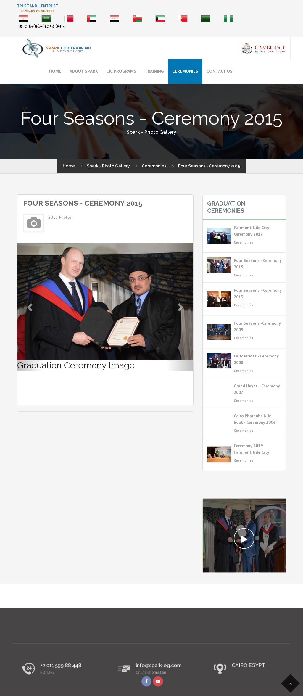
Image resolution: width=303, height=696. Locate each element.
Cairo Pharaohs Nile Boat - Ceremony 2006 (254, 430)
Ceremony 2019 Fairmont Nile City (251, 459)
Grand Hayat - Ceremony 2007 (257, 400)
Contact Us (220, 71)
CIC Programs (121, 71)
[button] (30, 307)
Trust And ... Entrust (37, 6)
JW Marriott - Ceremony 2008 (256, 370)
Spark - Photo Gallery (108, 166)
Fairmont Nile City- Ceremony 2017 (252, 241)
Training (154, 71)
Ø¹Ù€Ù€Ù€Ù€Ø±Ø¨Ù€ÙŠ (45, 26)
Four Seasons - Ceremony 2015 (257, 274)
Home (55, 71)
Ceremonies (185, 71)
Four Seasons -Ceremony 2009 (257, 337)
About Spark (84, 71)
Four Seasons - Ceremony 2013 (257, 304)
